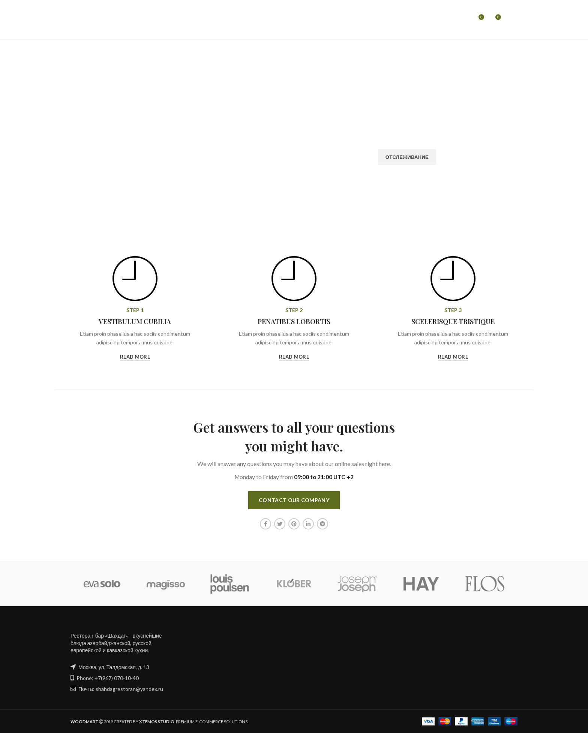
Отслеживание (407, 157)
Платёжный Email (285, 142)
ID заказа (163, 142)
